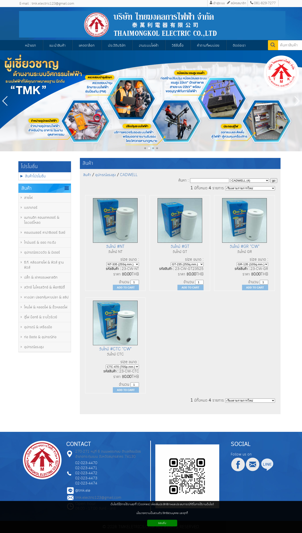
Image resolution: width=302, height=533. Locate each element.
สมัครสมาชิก (238, 3)
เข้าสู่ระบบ (219, 3)
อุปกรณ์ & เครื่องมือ (38, 327)
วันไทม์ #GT (180, 246)
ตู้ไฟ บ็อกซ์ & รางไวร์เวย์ (40, 317)
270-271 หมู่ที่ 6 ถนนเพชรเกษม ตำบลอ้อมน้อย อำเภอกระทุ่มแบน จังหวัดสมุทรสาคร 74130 (108, 454)
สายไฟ (28, 197)
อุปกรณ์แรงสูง (34, 347)
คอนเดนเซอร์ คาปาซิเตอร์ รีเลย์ (44, 232)
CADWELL (129, 175)
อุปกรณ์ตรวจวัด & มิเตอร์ (42, 252)
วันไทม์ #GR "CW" (245, 246)
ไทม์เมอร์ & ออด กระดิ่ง (40, 242)
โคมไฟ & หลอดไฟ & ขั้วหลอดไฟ (45, 307)
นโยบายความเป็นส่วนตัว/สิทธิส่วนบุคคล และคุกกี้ (162, 513)
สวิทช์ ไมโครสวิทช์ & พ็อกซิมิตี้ (44, 287)
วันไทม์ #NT (115, 246)
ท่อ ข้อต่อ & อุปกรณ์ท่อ (40, 337)
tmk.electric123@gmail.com (98, 497)
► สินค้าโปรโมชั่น (33, 176)
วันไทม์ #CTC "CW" (115, 349)
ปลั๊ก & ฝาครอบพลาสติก (41, 277)
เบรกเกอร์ (30, 207)
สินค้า (88, 163)
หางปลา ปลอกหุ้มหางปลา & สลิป (46, 297)
